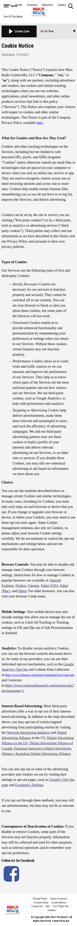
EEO (48, 906)
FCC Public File (60, 906)
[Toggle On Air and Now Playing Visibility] (58, 31)
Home (7, 5)
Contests (32, 5)
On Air (18, 5)
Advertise (47, 5)
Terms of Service (58, 898)
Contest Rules (41, 902)
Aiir (67, 920)
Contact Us (37, 906)
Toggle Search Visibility (71, 6)
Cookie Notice (58, 902)
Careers (62, 5)
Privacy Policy (40, 898)
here (40, 123)
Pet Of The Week (13, 16)
